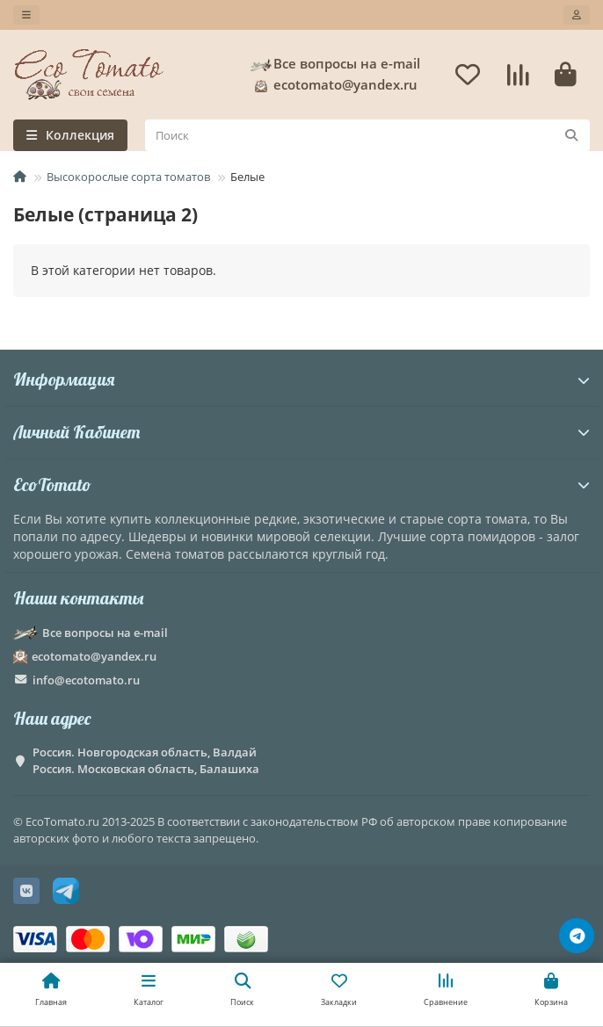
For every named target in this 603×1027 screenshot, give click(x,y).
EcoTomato (301, 484)
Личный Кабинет (301, 432)
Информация (301, 379)
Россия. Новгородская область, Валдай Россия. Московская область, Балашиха (146, 760)
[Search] (367, 135)
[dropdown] (26, 15)
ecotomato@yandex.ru (333, 85)
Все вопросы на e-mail (334, 64)
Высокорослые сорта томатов (128, 176)
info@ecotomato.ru (86, 680)
